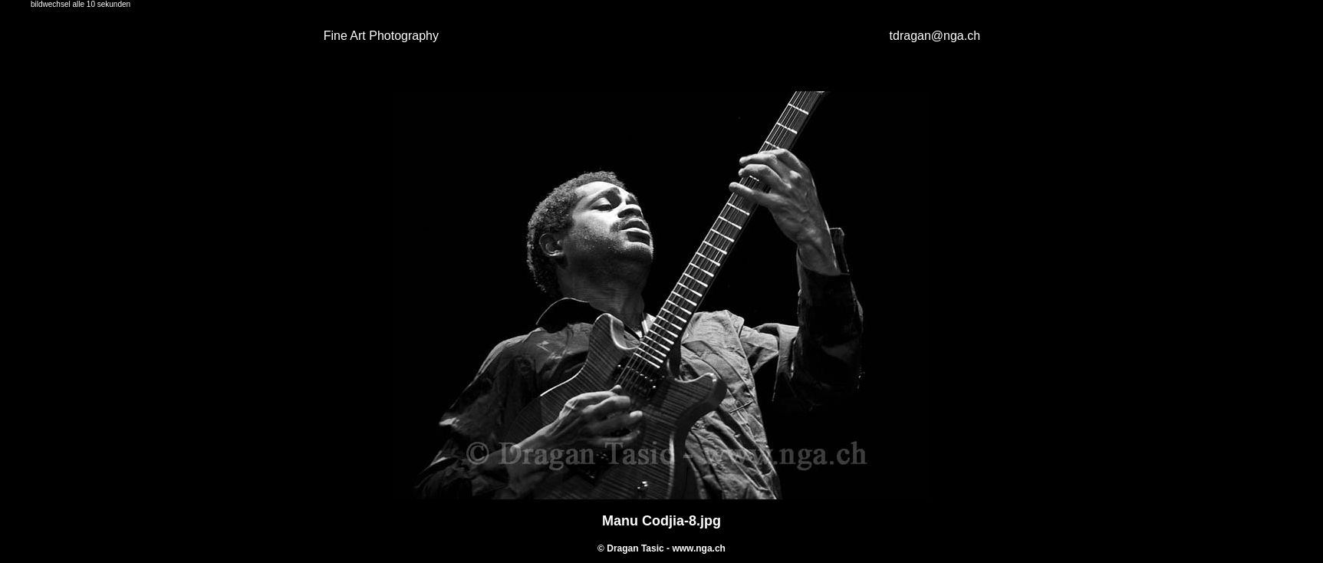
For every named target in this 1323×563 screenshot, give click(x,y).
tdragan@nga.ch (935, 35)
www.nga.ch (699, 548)
